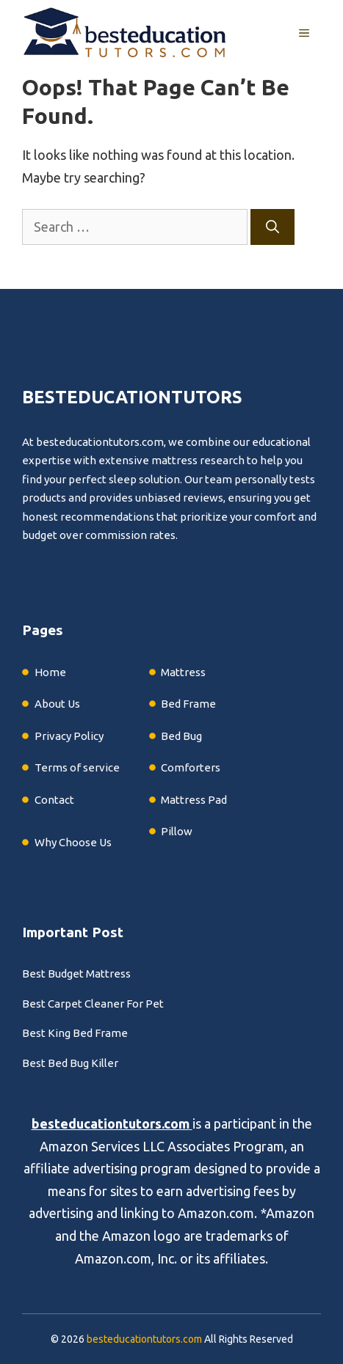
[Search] (272, 227)
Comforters (190, 767)
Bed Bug (181, 736)
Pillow (176, 831)
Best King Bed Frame (75, 1033)
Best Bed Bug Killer (70, 1063)
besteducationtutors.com (110, 1123)
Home (50, 672)
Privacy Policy (69, 736)
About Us (57, 703)
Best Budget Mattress (76, 973)
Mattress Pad (194, 799)
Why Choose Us (73, 842)
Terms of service (77, 767)
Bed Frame (188, 703)
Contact (54, 799)
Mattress (183, 672)
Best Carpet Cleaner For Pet (93, 1003)
